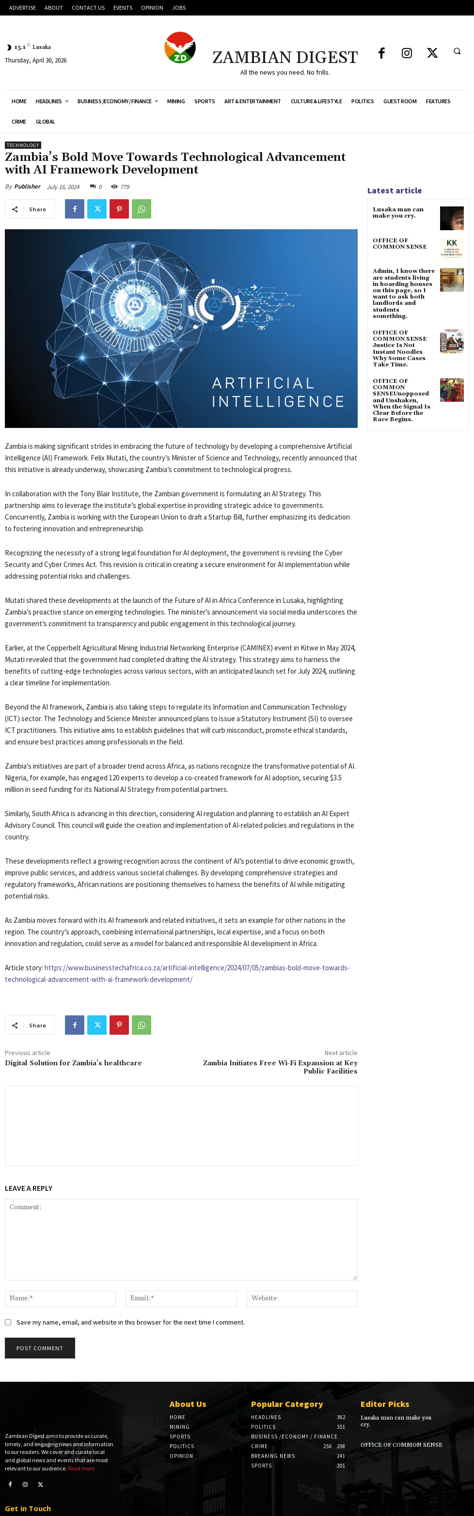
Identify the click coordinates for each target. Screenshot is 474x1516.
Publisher (27, 186)
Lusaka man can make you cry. (398, 213)
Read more (81, 1453)
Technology (23, 145)
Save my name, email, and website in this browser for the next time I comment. (130, 1322)
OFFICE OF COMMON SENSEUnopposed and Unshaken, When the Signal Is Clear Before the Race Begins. (401, 400)
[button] (457, 51)
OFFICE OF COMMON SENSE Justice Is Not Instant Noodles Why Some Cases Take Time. (400, 348)
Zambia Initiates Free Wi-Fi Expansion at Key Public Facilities (280, 1067)
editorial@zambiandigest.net (52, 1505)
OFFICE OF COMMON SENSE (400, 244)
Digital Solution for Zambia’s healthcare (73, 1063)
